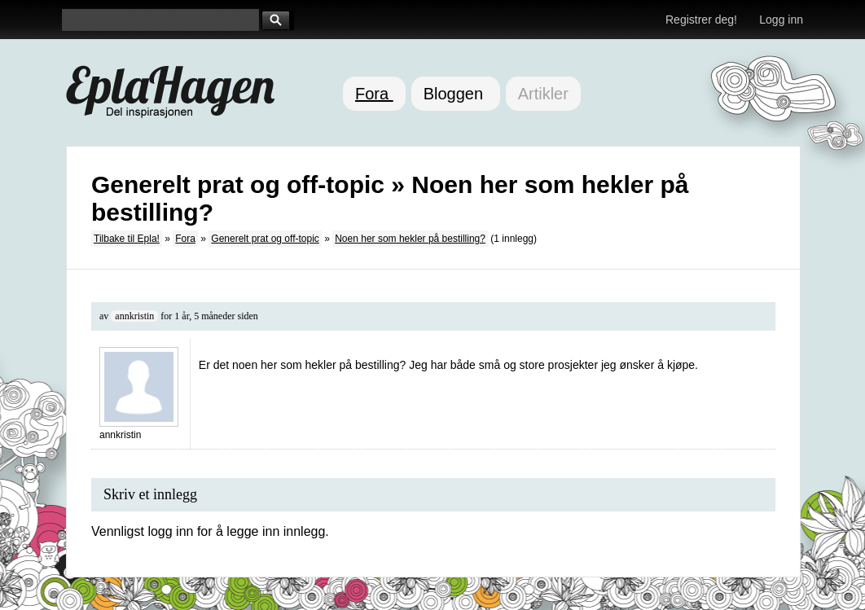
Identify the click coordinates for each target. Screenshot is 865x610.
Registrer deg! (701, 19)
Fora (374, 94)
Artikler (543, 94)
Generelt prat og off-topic (265, 238)
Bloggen (456, 94)
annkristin (134, 316)
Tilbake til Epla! (127, 238)
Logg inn (781, 19)
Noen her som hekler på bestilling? (410, 238)
